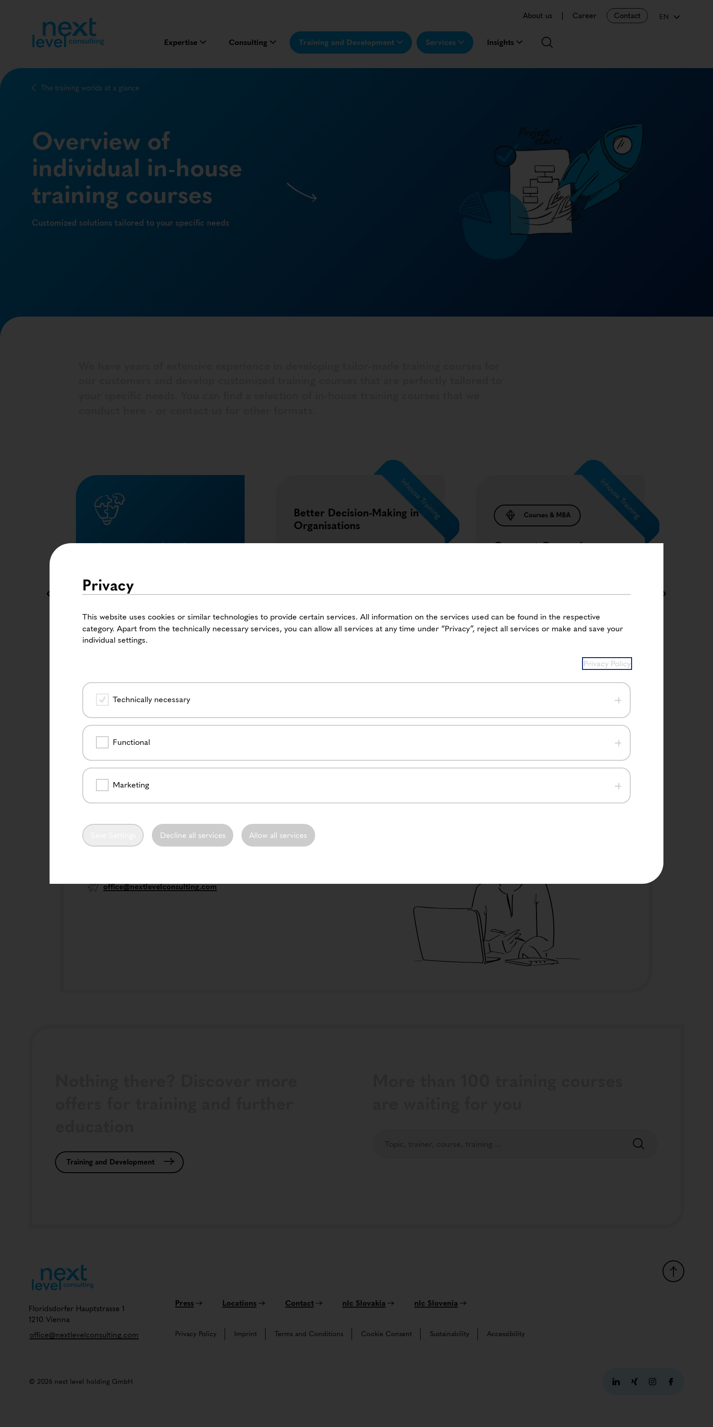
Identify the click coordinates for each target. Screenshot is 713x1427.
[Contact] (303, 1303)
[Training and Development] (119, 1162)
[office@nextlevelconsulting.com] (84, 1334)
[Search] (639, 1145)
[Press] (188, 1303)
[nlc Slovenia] (440, 1303)
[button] (322, 761)
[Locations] (243, 1303)
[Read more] (320, 711)
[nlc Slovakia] (368, 1303)
